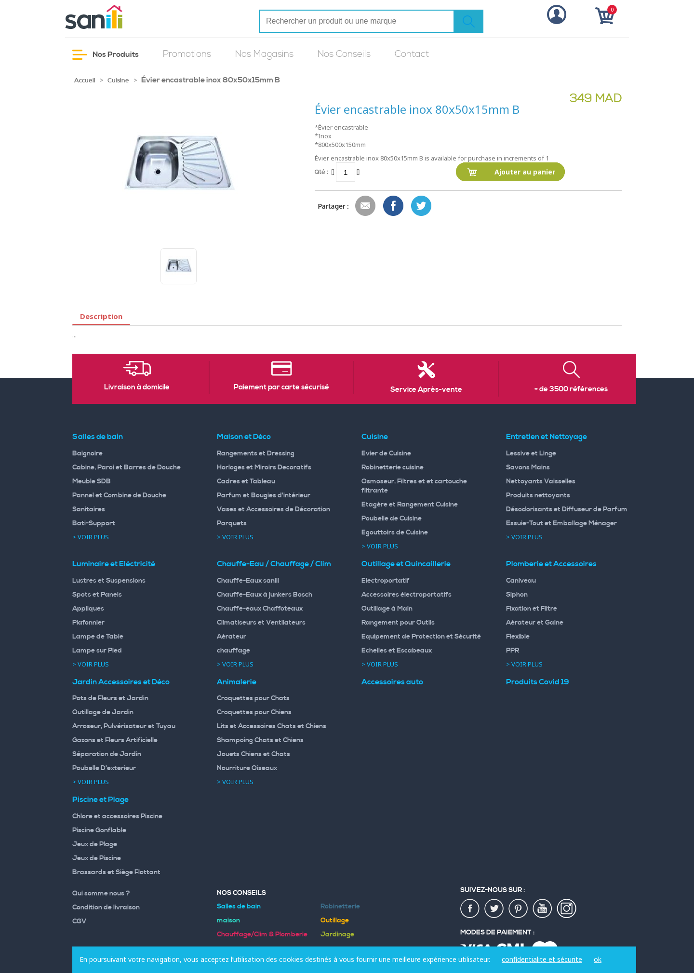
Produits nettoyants (538, 495)
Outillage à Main (387, 608)
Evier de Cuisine (386, 453)
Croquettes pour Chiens (254, 712)
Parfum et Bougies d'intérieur (263, 495)
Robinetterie (340, 906)
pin (518, 909)
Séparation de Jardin (106, 754)
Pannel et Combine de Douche (119, 495)
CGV (79, 921)
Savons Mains (528, 467)
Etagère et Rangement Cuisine (409, 504)
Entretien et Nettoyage (546, 436)
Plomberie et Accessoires (551, 564)
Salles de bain (97, 436)
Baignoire (87, 453)
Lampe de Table (97, 636)
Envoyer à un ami (365, 206)
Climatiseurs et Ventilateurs (261, 622)
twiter (494, 909)
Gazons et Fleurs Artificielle (115, 740)
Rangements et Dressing (255, 453)
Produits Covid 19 (537, 682)
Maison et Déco (244, 436)
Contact (412, 54)
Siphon (517, 594)
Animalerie (236, 682)
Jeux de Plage (94, 844)
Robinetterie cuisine (392, 467)
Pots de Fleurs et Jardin (110, 698)
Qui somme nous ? (101, 893)
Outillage (334, 920)
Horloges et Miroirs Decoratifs (264, 467)
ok (597, 959)
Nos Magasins (264, 54)
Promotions (187, 54)
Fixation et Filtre (531, 608)
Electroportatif (385, 580)
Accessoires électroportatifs (406, 594)
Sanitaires (88, 509)
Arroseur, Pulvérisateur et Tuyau (123, 726)
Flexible (518, 636)
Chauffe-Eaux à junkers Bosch (264, 594)
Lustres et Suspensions (109, 580)
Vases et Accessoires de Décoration (273, 509)
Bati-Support (93, 523)
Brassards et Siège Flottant (116, 872)
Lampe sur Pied (97, 650)
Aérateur (231, 636)
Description (101, 316)
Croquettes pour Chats (253, 698)
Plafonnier (88, 622)
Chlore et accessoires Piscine (117, 816)
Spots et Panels (97, 594)
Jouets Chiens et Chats (253, 754)
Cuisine (118, 80)
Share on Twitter (421, 206)
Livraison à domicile (137, 387)
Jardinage (337, 934)
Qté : (321, 171)
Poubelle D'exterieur (104, 768)
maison (228, 920)
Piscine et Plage (100, 799)
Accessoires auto (392, 682)
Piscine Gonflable (99, 830)
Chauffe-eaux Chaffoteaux (260, 608)
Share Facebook (393, 206)
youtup (543, 909)
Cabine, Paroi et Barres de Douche (126, 467)
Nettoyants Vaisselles (540, 481)
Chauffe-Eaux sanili (248, 580)
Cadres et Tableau (246, 481)
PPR (512, 650)
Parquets (232, 523)
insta (567, 909)
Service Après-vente (426, 390)
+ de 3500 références (571, 389)
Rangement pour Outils (398, 622)
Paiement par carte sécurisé (281, 387)
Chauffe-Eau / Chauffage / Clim (274, 564)
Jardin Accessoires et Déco (121, 682)
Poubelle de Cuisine (391, 518)
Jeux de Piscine (96, 858)
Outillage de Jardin (102, 712)
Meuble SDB (91, 481)
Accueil (84, 80)
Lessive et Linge (531, 453)
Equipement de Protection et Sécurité (421, 636)
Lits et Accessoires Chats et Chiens (271, 726)
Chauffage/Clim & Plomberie (262, 934)
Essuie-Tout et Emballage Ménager (561, 523)
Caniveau (521, 580)
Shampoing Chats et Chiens (260, 740)
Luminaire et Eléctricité (113, 564)
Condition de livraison (106, 907)
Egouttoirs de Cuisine (394, 532)
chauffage (233, 650)
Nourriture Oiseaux (247, 768)
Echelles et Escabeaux (396, 650)
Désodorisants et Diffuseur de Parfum (566, 509)
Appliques (88, 608)
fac (470, 909)
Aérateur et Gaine (534, 622)
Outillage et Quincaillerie (406, 564)
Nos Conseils (344, 54)
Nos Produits (105, 55)
